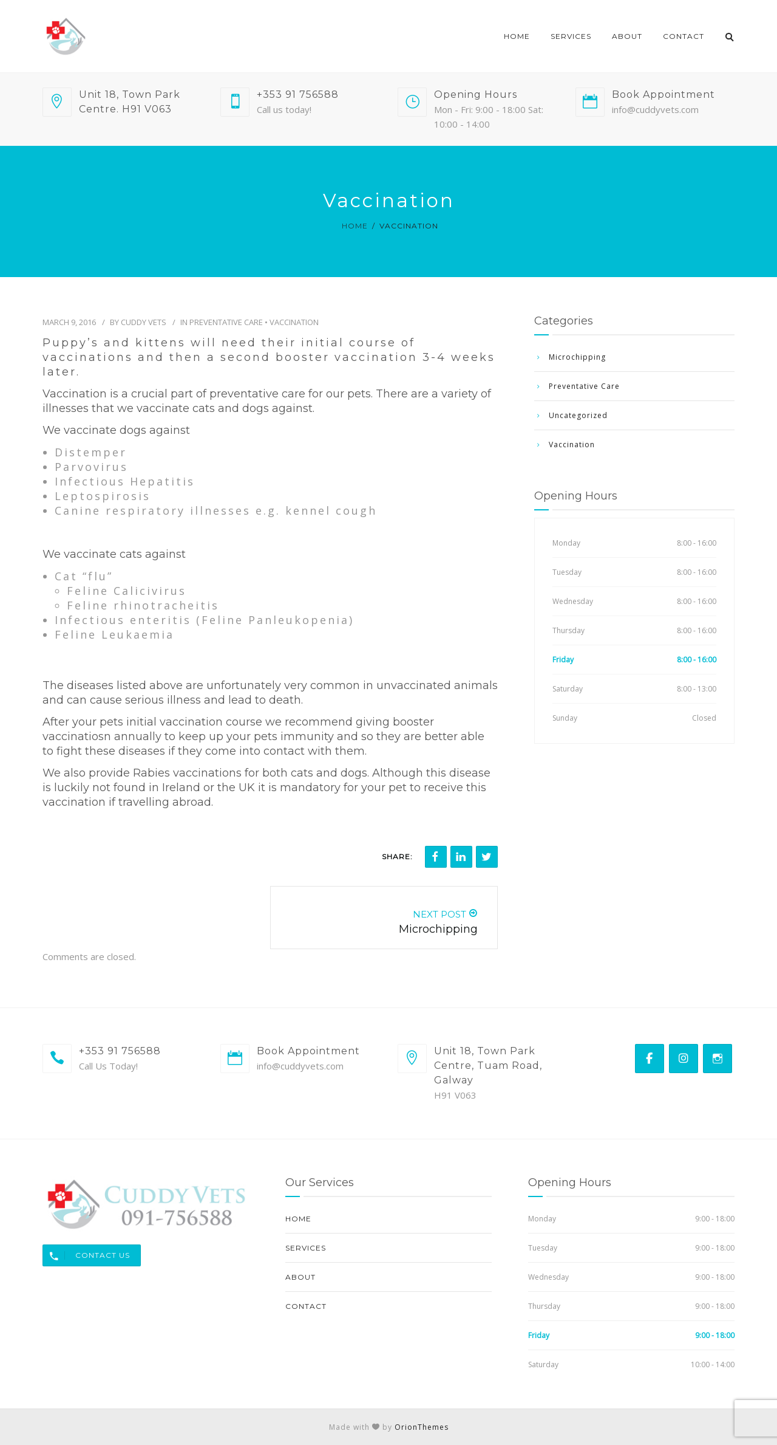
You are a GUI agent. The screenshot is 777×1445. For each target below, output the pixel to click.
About (627, 36)
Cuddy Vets (143, 322)
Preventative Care (226, 322)
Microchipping (577, 357)
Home (517, 36)
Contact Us (86, 1255)
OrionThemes (422, 1427)
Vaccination (294, 322)
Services (571, 36)
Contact (683, 36)
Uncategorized (578, 415)
